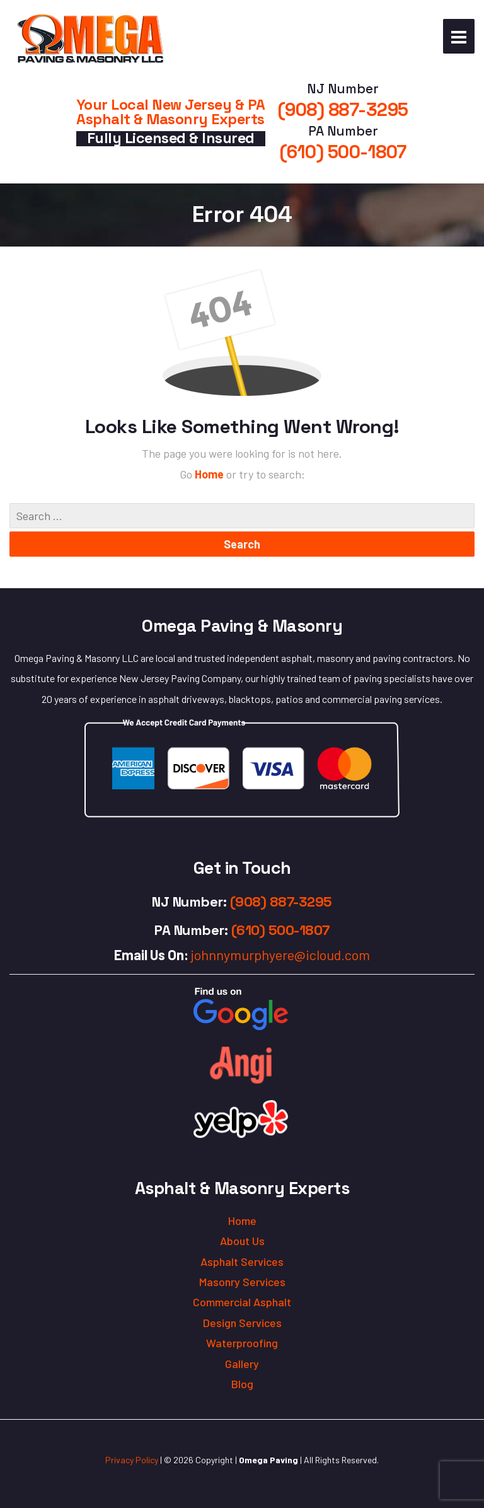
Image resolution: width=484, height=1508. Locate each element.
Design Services (242, 1323)
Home (210, 474)
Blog (242, 1384)
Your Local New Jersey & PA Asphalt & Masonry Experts (170, 112)
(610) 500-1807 (343, 152)
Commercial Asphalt (242, 1302)
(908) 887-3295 (343, 109)
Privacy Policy (131, 1459)
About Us (242, 1241)
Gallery (242, 1364)
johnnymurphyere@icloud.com (280, 954)
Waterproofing (242, 1343)
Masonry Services (242, 1282)
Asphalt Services (242, 1261)
